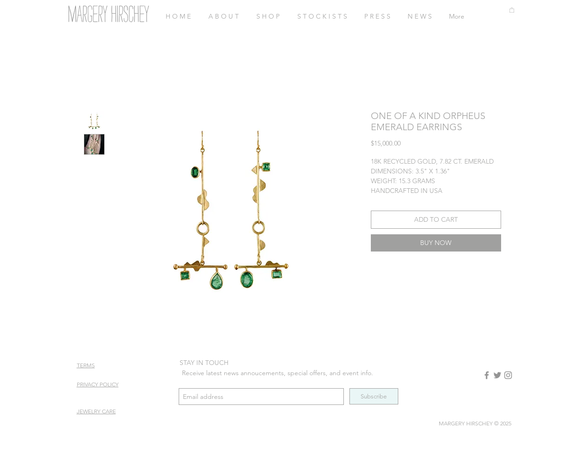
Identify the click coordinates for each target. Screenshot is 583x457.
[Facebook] (487, 375)
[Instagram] (508, 375)
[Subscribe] (373, 396)
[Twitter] (497, 375)
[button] (511, 10)
